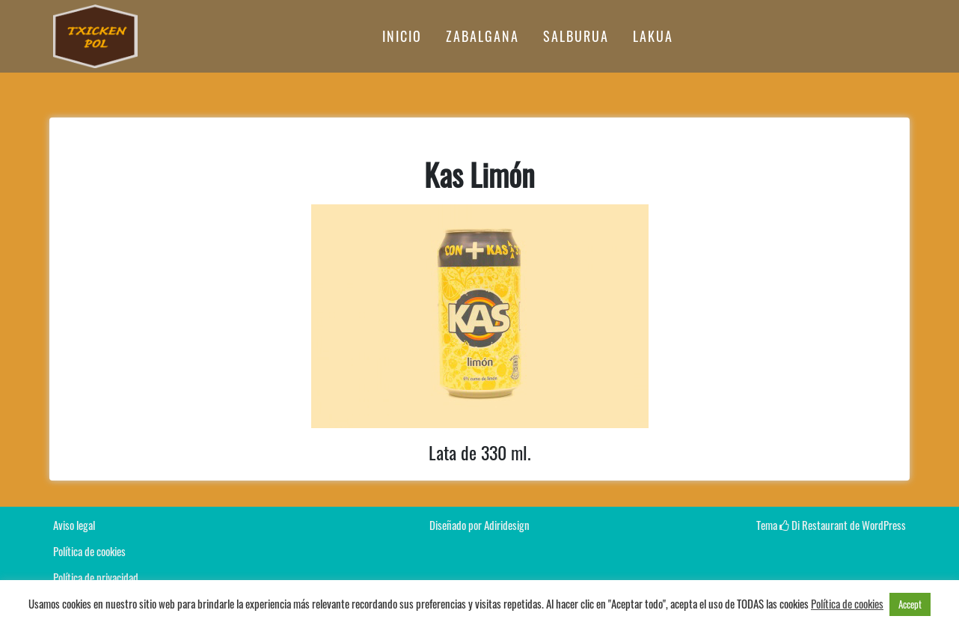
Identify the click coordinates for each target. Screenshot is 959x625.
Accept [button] (910, 604)
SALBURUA (576, 36)
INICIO (402, 36)
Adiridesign (507, 524)
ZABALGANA (482, 36)
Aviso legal (74, 524)
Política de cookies (89, 551)
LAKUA (653, 36)
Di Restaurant (813, 524)
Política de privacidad (95, 577)
